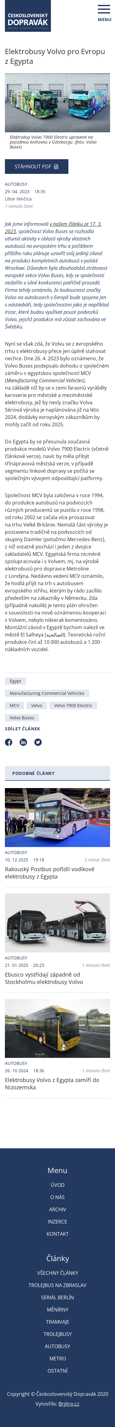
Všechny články (57, 1273)
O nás (57, 1197)
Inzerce (57, 1221)
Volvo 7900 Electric (73, 705)
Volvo (36, 705)
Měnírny (57, 1309)
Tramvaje (57, 1322)
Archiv (57, 1209)
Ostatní (57, 1370)
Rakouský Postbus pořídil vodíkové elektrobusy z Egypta (49, 872)
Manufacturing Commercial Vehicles (47, 693)
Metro (57, 1358)
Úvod (58, 1185)
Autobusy (16, 184)
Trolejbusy (58, 1334)
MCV (14, 705)
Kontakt (58, 1234)
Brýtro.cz (69, 1403)
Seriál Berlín (57, 1297)
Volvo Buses (22, 718)
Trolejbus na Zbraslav (57, 1285)
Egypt (15, 681)
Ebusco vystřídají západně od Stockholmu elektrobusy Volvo (44, 978)
